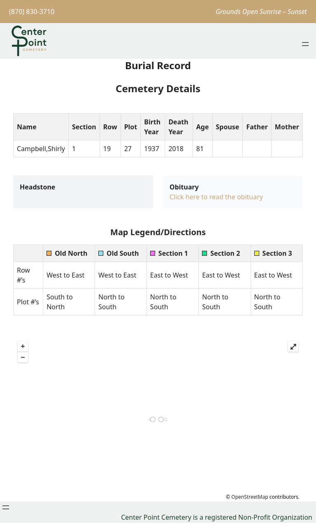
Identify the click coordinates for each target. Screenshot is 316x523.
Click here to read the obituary (216, 196)
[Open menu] (305, 44)
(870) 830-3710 (31, 11)
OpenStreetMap (249, 496)
